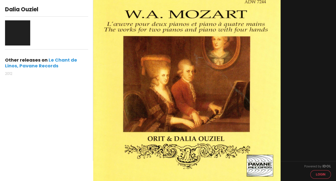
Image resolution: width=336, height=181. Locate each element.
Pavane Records (38, 66)
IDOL (326, 166)
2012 (8, 73)
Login (320, 174)
